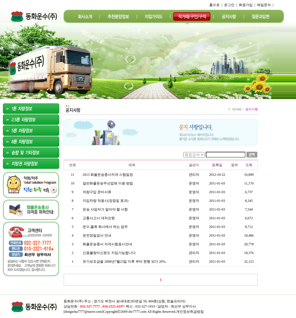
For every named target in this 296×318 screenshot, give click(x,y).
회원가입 (246, 5)
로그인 (229, 5)
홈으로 (214, 5)
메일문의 (264, 5)
